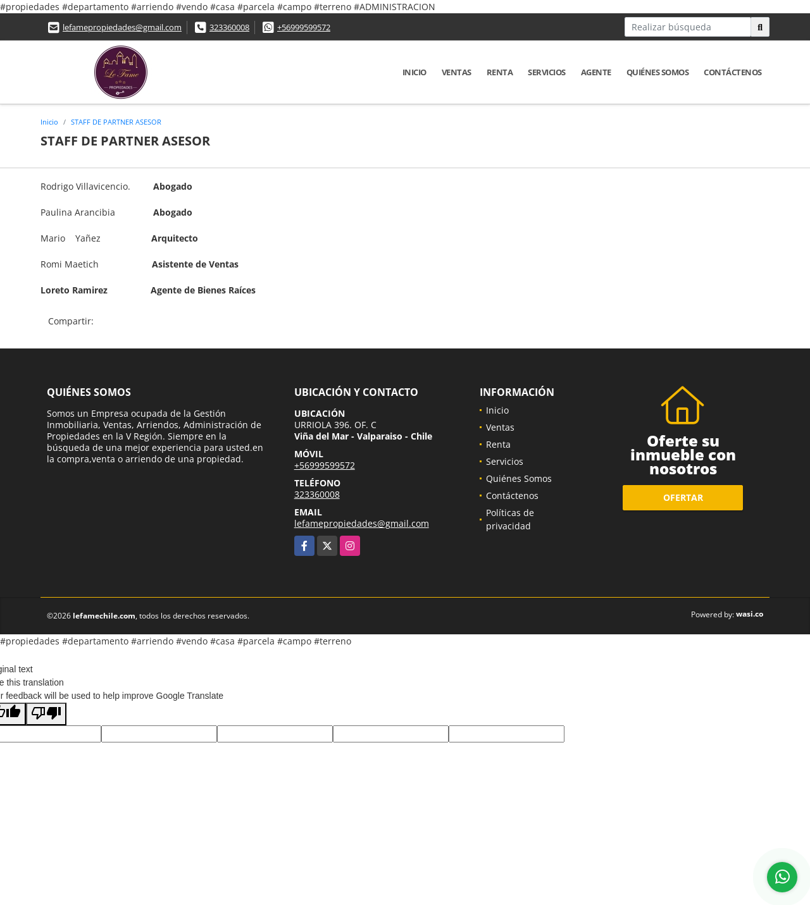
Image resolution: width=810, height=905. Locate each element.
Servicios (547, 72)
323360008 (229, 27)
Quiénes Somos (657, 72)
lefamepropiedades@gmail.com (122, 27)
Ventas (456, 72)
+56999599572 (303, 27)
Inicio (414, 72)
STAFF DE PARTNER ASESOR (116, 121)
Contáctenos (733, 72)
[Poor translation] (46, 714)
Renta (500, 72)
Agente (596, 72)
